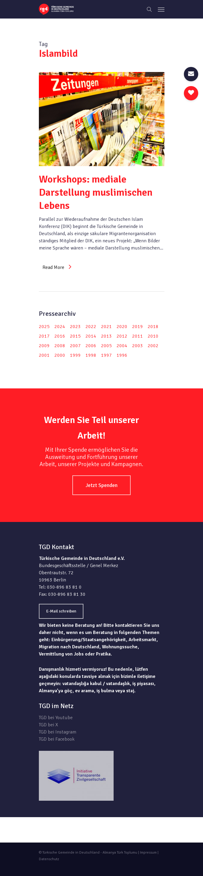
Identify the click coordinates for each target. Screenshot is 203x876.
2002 (153, 346)
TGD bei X (48, 725)
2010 (153, 336)
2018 (153, 327)
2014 (91, 336)
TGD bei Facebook (56, 739)
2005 (106, 346)
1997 (106, 355)
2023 (75, 327)
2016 (59, 336)
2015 (75, 336)
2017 (44, 336)
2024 (59, 327)
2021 (106, 327)
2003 (137, 346)
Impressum (148, 852)
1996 (122, 355)
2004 (122, 346)
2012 (122, 336)
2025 (44, 327)
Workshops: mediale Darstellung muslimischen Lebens (95, 192)
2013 (106, 336)
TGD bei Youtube (56, 718)
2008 (59, 346)
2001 (44, 355)
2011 (137, 336)
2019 (137, 327)
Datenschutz (49, 859)
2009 (44, 346)
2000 (59, 355)
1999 (75, 355)
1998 (91, 355)
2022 (91, 327)
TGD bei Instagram (57, 732)
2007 (75, 346)
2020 (122, 327)
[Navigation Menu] (161, 9)
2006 (91, 346)
